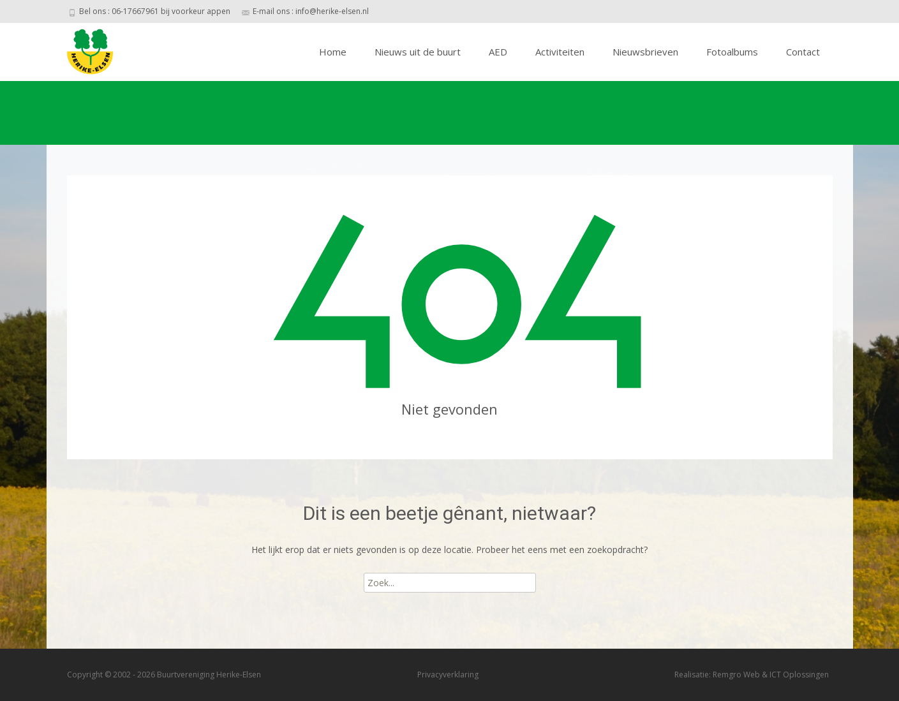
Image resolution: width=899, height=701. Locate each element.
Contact (803, 51)
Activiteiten (559, 51)
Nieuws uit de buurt (418, 51)
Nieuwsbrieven (645, 51)
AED (498, 51)
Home (332, 51)
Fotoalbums (732, 51)
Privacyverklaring (448, 674)
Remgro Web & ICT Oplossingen (771, 674)
